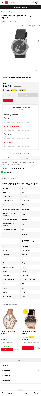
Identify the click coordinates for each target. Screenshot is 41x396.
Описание (5, 178)
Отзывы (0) (12, 21)
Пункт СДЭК (8, 142)
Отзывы (13, 178)
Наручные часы (13, 12)
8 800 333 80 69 (21, 168)
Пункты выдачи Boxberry (12, 126)
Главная (3, 12)
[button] (38, 304)
